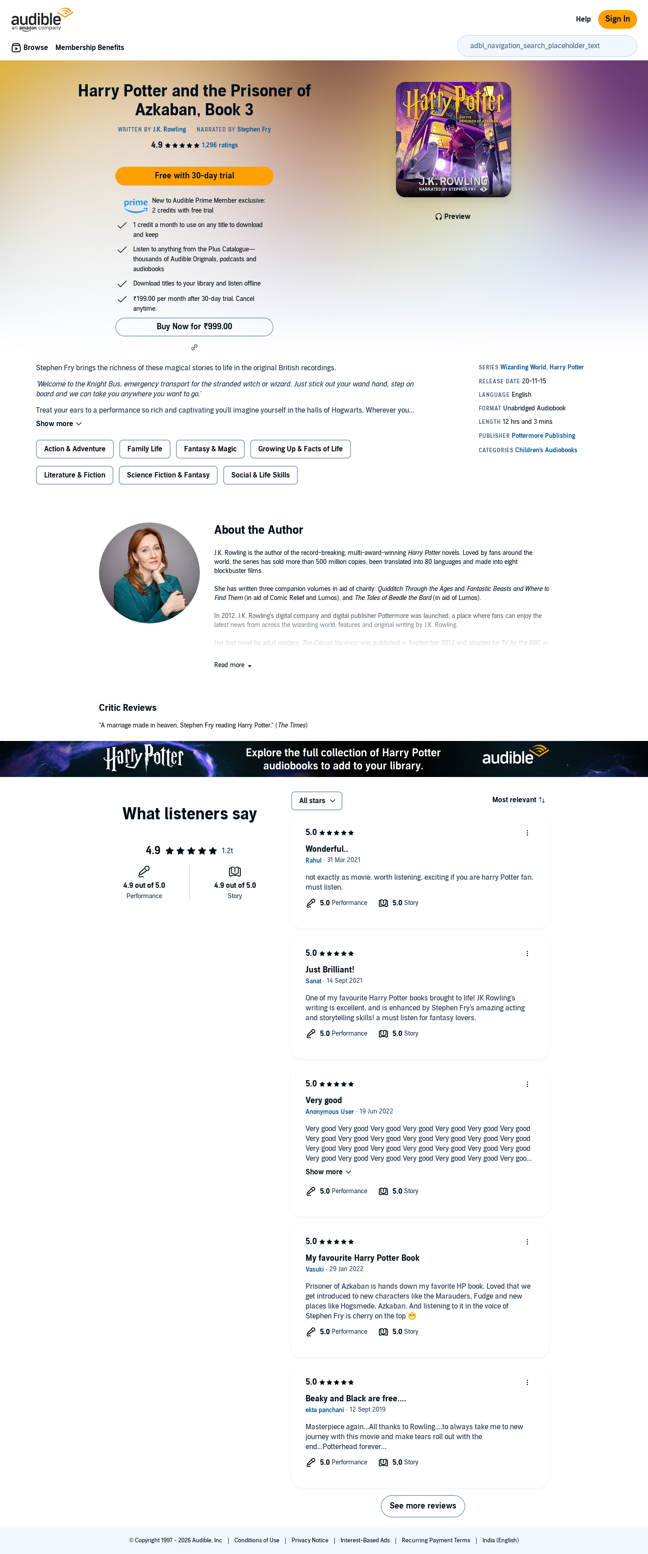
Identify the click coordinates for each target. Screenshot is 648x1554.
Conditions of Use (257, 1540)
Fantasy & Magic (210, 449)
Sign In (617, 19)
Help (583, 19)
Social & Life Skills (260, 475)
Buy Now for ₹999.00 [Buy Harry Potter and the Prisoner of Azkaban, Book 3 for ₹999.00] (194, 327)
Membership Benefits (89, 47)
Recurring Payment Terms (437, 1540)
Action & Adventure (75, 449)
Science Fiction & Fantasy (168, 475)
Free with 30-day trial (194, 176)
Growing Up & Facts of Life (300, 449)
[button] (194, 347)
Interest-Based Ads (366, 1540)
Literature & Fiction (74, 475)
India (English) (500, 1540)
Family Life (144, 449)
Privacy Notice (311, 1540)
